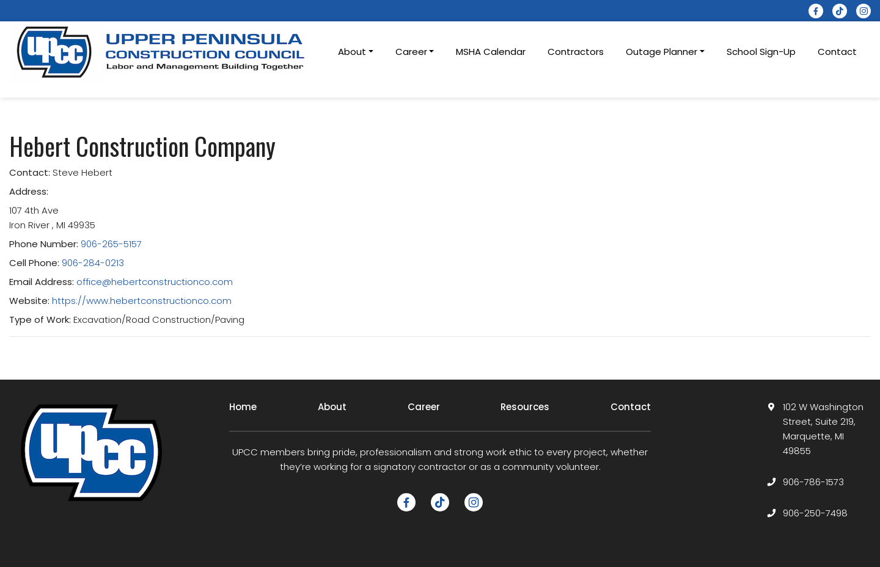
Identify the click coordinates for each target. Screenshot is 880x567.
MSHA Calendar (491, 51)
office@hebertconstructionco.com (154, 281)
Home (243, 406)
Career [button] (411, 51)
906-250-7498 (815, 513)
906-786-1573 (813, 481)
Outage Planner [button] (661, 51)
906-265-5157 (111, 243)
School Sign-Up (761, 51)
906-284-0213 (93, 262)
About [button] (352, 51)
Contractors (576, 51)
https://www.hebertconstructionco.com (142, 300)
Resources (525, 406)
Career (424, 406)
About (332, 406)
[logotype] (162, 51)
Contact (837, 51)
